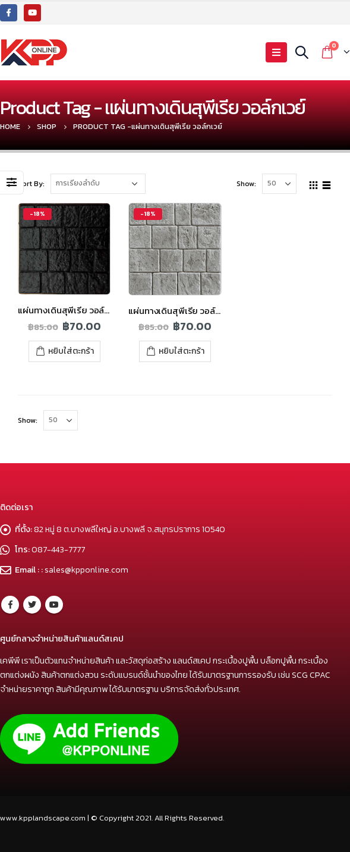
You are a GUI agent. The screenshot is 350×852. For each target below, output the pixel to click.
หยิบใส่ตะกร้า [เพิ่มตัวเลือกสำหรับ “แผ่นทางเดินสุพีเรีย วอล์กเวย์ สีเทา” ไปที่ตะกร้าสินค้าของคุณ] (181, 351)
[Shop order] (98, 184)
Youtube (54, 605)
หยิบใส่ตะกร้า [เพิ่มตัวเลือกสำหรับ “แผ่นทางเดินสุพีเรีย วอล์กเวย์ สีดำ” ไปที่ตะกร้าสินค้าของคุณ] (71, 351)
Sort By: (31, 183)
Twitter (32, 605)
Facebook (10, 605)
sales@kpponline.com (86, 569)
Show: (246, 183)
